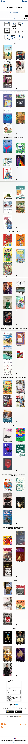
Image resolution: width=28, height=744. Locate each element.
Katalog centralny (14, 12)
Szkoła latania (9, 692)
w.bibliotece (5, 719)
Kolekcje (13, 18)
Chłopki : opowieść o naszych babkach (12, 691)
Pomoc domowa (9, 700)
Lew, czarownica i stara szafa (11, 693)
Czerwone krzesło (9, 699)
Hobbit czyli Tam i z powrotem (11, 698)
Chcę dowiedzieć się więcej (9, 742)
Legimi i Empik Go (9, 689)
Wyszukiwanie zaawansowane (6, 18)
